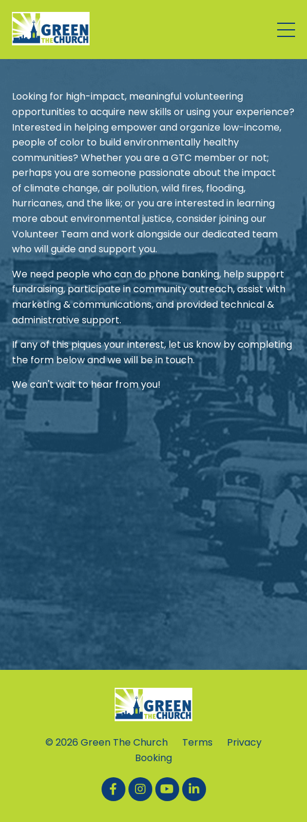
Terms (197, 742)
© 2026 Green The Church (106, 742)
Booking (153, 758)
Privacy (244, 742)
